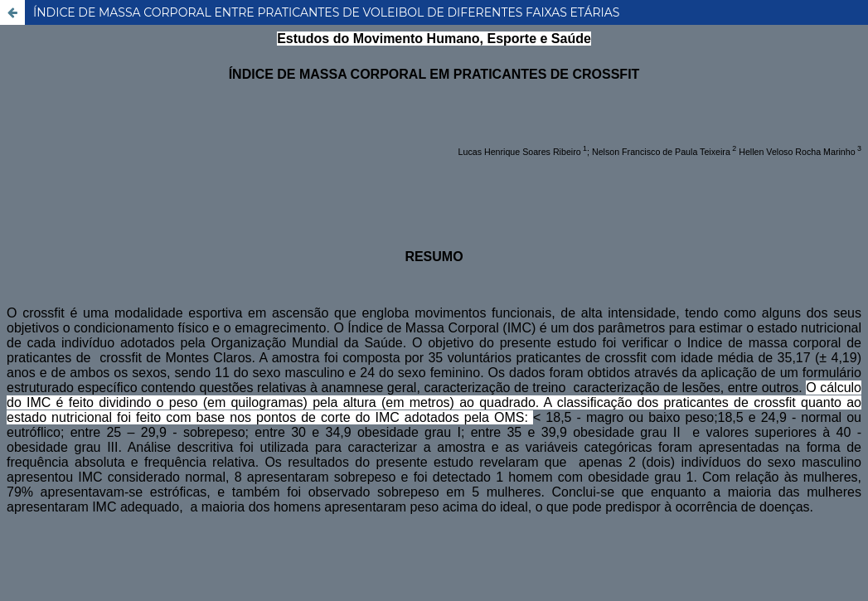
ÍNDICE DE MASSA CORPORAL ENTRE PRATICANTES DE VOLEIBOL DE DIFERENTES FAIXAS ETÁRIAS (326, 12)
